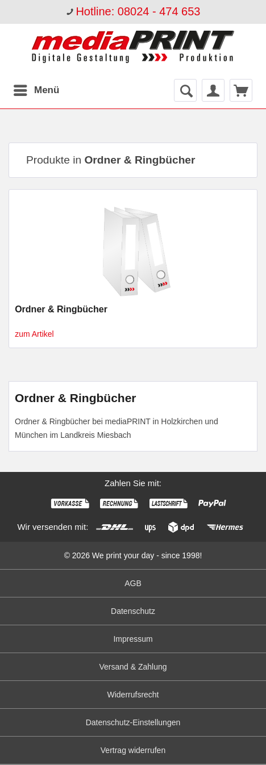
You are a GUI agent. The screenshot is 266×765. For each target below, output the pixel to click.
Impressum (132, 638)
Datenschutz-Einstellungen (133, 722)
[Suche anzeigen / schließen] (185, 90)
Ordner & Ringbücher (61, 309)
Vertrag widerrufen (133, 750)
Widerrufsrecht (133, 694)
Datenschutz (133, 611)
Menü (36, 88)
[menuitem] (133, 12)
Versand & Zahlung (133, 666)
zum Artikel (34, 333)
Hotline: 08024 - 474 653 (138, 11)
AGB (133, 583)
